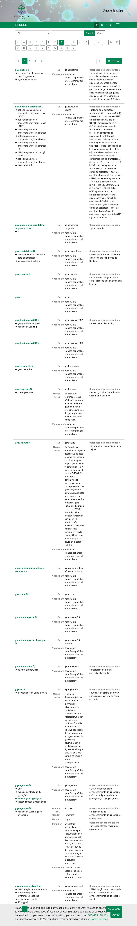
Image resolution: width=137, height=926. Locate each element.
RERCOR (21, 25)
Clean (100, 33)
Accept (116, 914)
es (102, 24)
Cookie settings (99, 919)
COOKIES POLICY (98, 915)
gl (111, 24)
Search (89, 33)
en (96, 24)
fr (107, 24)
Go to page (114, 61)
